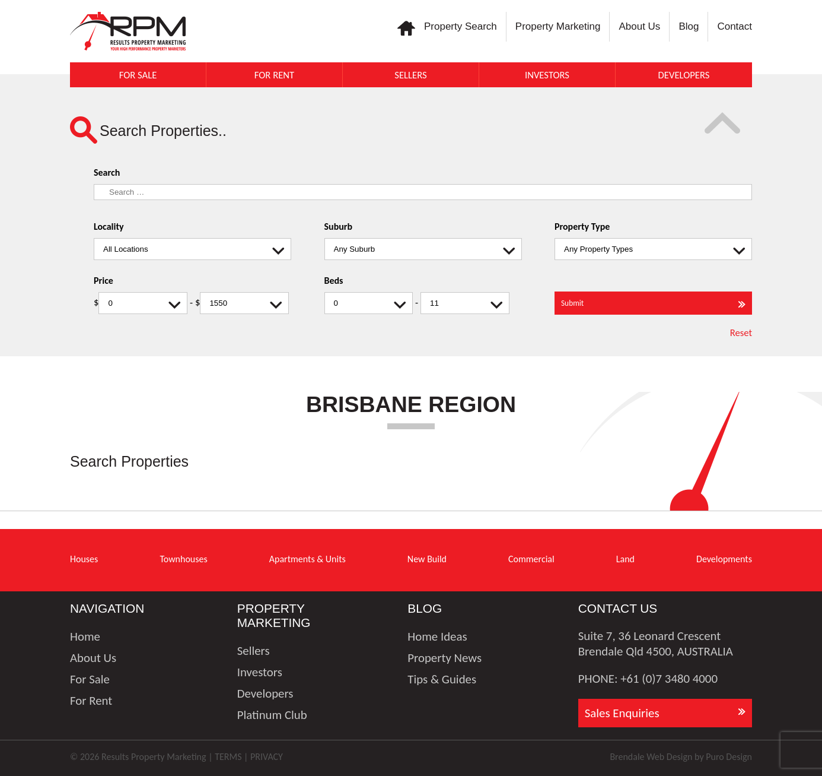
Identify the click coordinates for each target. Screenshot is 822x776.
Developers (684, 75)
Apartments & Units (307, 559)
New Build (427, 559)
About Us (639, 26)
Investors (547, 75)
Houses (84, 559)
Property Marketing (558, 26)
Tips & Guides (441, 679)
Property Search (460, 26)
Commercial (531, 559)
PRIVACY (266, 756)
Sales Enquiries (622, 713)
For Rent (274, 75)
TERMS (228, 756)
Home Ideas (437, 636)
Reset (741, 332)
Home (85, 636)
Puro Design (729, 756)
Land (625, 559)
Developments (724, 559)
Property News (444, 658)
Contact (734, 26)
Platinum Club (272, 715)
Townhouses (183, 559)
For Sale (138, 75)
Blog (688, 26)
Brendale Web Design (651, 756)
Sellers (410, 75)
